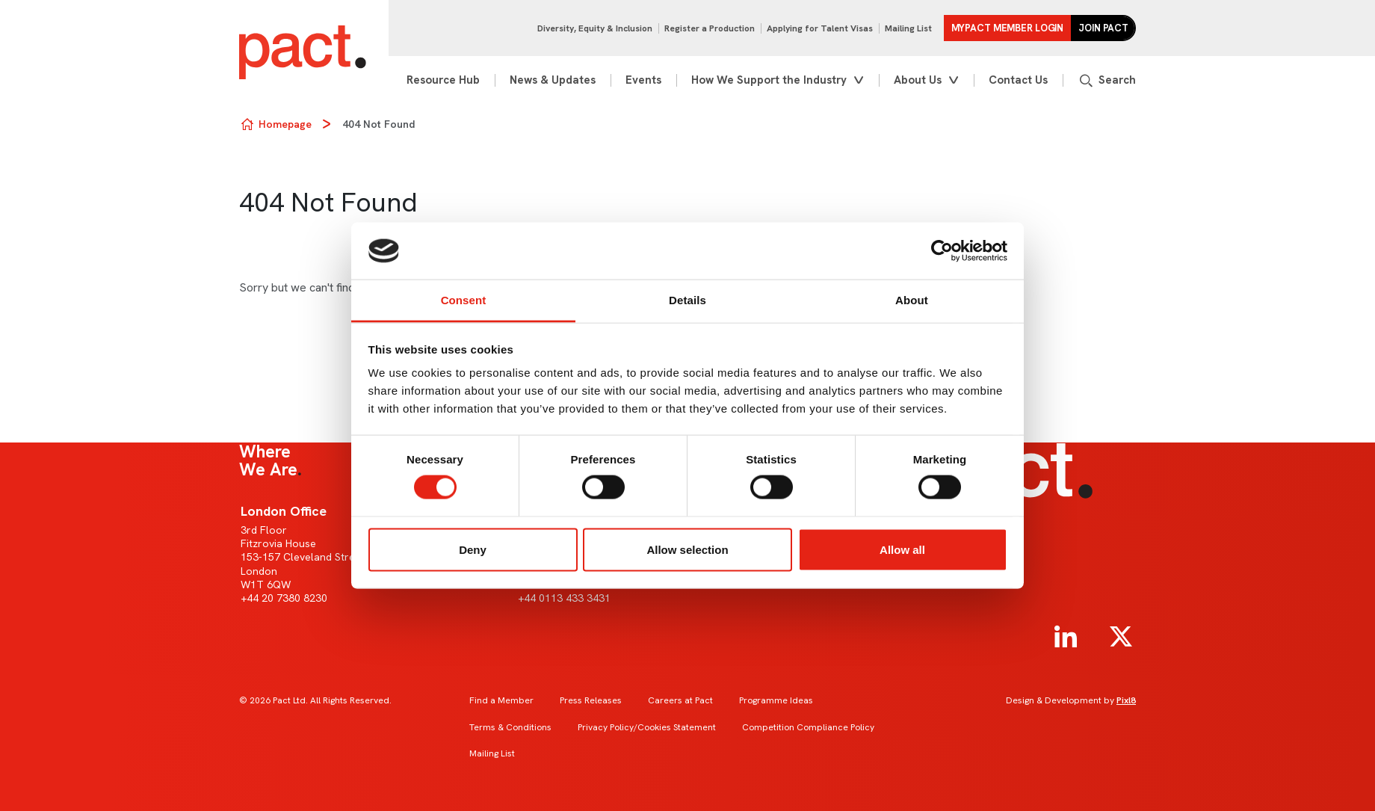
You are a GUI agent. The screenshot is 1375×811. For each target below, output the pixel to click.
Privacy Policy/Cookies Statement (647, 727)
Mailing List (908, 28)
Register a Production (709, 28)
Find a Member (501, 700)
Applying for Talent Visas (820, 28)
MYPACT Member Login (1007, 28)
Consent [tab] (463, 300)
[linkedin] (1066, 637)
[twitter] (1121, 637)
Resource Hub (443, 80)
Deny (472, 549)
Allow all (902, 549)
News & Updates (553, 80)
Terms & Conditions (510, 727)
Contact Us (1018, 80)
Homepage (285, 124)
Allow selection (687, 549)
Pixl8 (1126, 700)
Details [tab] (687, 300)
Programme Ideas (776, 700)
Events (643, 80)
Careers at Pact (680, 700)
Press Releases (591, 700)
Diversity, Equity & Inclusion (594, 28)
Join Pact (1103, 28)
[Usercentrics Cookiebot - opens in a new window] (942, 251)
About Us (918, 80)
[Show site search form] (1107, 80)
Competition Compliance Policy (808, 727)
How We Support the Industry (769, 80)
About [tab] (911, 300)
